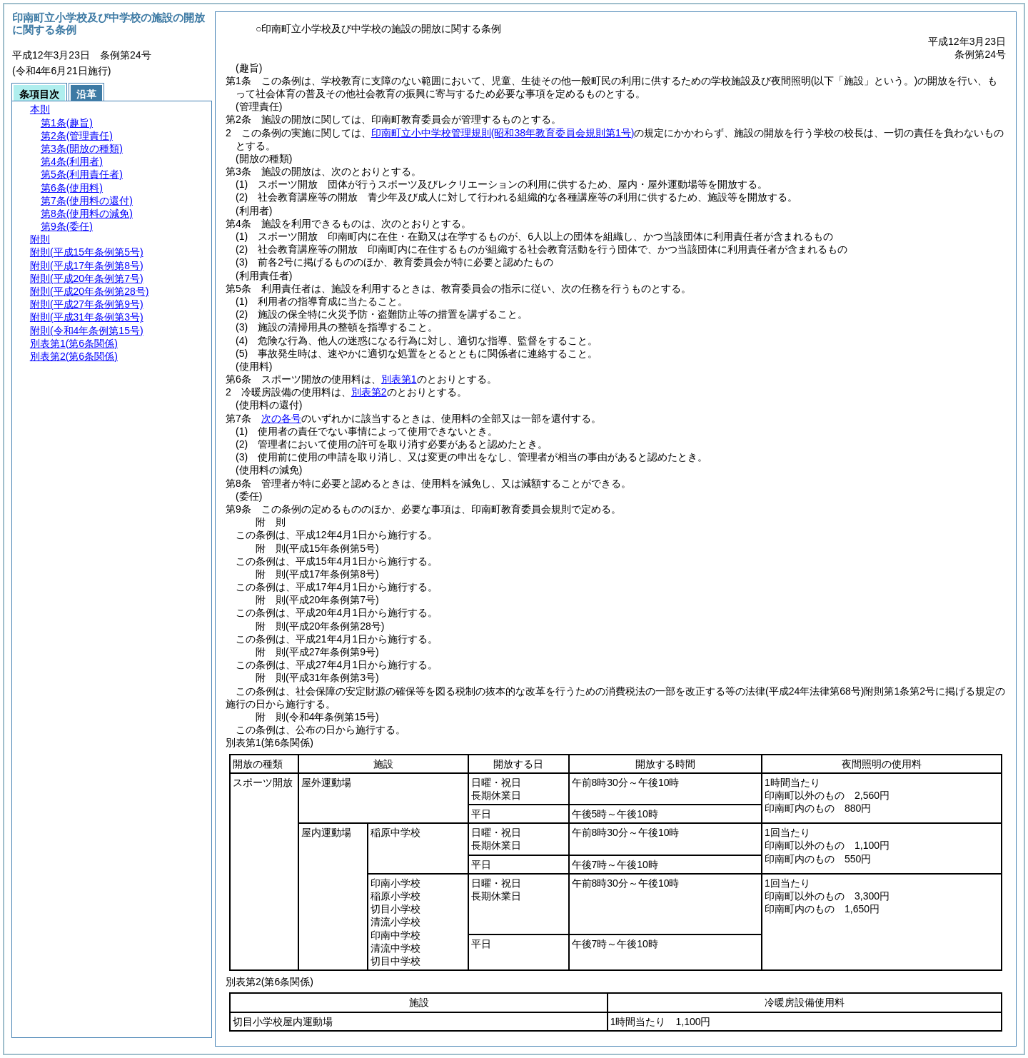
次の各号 (281, 418)
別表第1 (399, 379)
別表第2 (369, 392)
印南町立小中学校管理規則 (503, 132)
